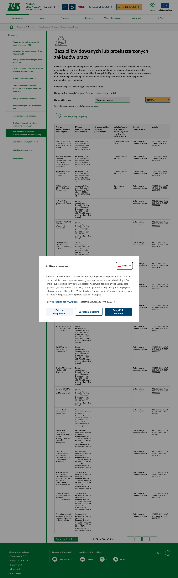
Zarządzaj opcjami (89, 311)
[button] (124, 266)
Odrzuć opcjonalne (59, 312)
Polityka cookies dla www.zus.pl (62, 301)
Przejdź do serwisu (118, 312)
